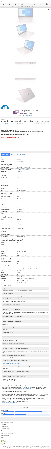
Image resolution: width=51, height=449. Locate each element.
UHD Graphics (33, 123)
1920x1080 (3, 124)
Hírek (2, 437)
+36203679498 (29, 115)
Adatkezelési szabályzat (5, 431)
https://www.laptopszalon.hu (29, 388)
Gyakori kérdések (4, 430)
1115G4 (6, 123)
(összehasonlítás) (25, 169)
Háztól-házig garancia (37, 124)
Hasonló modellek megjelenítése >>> (10, 137)
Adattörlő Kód (3, 424)
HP (39, 121)
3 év (26, 124)
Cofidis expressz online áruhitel (7, 422)
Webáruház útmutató (5, 428)
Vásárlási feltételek (4, 426)
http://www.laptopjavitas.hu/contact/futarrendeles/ (13, 374)
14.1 (42, 123)
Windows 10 (15, 124)
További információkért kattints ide (9, 402)
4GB (15, 123)
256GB (22, 123)
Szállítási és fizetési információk (7, 433)
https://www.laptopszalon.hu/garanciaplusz (11, 363)
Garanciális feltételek (5, 435)
